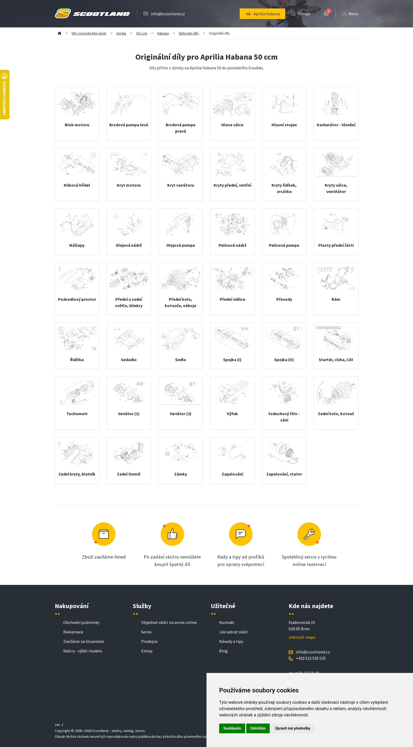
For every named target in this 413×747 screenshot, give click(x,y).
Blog (223, 650)
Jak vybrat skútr (233, 631)
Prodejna (149, 641)
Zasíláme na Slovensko (83, 641)
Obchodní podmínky (81, 622)
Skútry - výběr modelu (82, 650)
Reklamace (73, 631)
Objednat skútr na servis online (169, 622)
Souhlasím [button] (232, 728)
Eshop (147, 650)
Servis (146, 631)
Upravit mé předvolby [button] (292, 728)
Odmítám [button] (258, 728)
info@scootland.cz (168, 13)
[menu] (262, 13)
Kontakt (226, 622)
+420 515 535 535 (311, 658)
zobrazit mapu (302, 637)
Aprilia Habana (262, 14)
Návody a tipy (231, 641)
